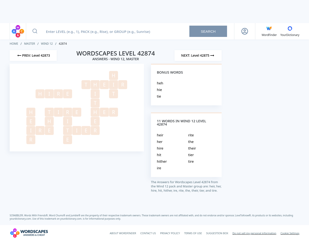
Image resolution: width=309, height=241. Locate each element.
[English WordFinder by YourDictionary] (269, 31)
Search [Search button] (208, 31)
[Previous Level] (33, 55)
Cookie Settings (290, 233)
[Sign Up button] (244, 31)
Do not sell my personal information (254, 233)
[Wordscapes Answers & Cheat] (29, 233)
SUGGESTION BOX (217, 233)
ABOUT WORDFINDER (123, 233)
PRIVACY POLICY (170, 233)
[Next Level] (198, 55)
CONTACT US (148, 233)
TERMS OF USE (193, 233)
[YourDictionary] (289, 31)
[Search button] (35, 31)
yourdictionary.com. (21, 218)
